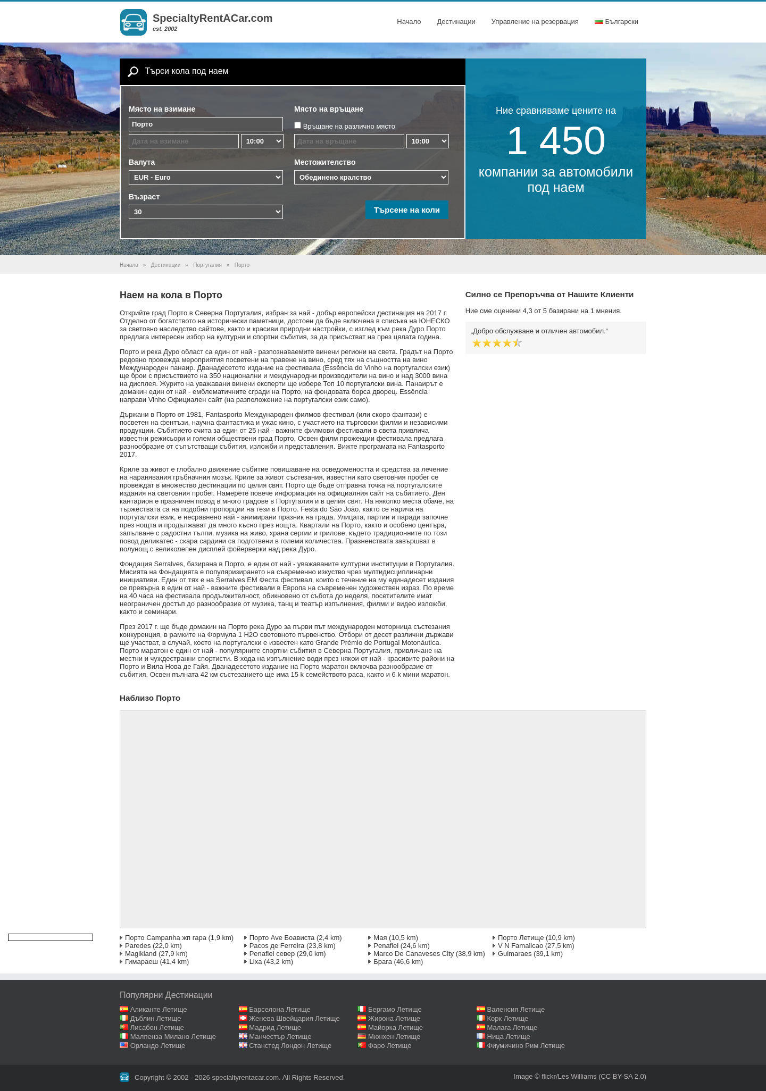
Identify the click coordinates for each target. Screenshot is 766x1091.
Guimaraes (515, 954)
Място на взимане (162, 109)
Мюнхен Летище (394, 1036)
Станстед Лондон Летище (290, 1046)
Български (616, 22)
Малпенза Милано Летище (173, 1036)
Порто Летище (521, 938)
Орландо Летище (158, 1046)
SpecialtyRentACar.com (213, 18)
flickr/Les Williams (569, 1076)
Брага (382, 962)
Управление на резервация (535, 22)
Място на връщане (328, 109)
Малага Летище (512, 1027)
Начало (409, 22)
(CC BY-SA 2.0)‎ (622, 1076)
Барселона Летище (280, 1009)
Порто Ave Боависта (282, 938)
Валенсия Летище (516, 1009)
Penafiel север (272, 954)
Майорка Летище (395, 1027)
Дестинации (456, 22)
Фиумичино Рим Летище (526, 1046)
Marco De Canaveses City (413, 954)
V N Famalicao (520, 946)
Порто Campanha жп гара (165, 938)
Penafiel (385, 946)
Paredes (138, 946)
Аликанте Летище (158, 1009)
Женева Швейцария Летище (294, 1018)
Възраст (144, 196)
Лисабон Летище (157, 1027)
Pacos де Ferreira (277, 946)
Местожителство (325, 162)
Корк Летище (508, 1018)
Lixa (255, 962)
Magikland (140, 954)
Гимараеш (141, 962)
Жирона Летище (394, 1018)
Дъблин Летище (155, 1018)
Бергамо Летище (395, 1009)
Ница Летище (508, 1036)
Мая (380, 938)
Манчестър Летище (280, 1036)
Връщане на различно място (349, 126)
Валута (142, 162)
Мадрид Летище (275, 1027)
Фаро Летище (390, 1046)
